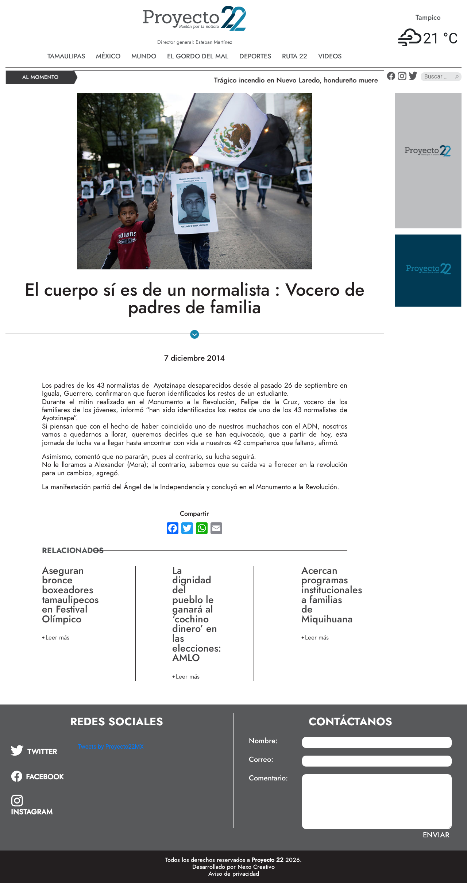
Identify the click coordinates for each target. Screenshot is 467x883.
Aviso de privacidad (233, 873)
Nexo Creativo (256, 867)
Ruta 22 (294, 56)
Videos (329, 56)
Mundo (143, 56)
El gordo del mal (197, 56)
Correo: (261, 760)
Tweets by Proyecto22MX (111, 746)
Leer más (57, 637)
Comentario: (268, 778)
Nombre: (263, 741)
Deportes (255, 56)
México (108, 56)
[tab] (39, 750)
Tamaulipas (66, 56)
